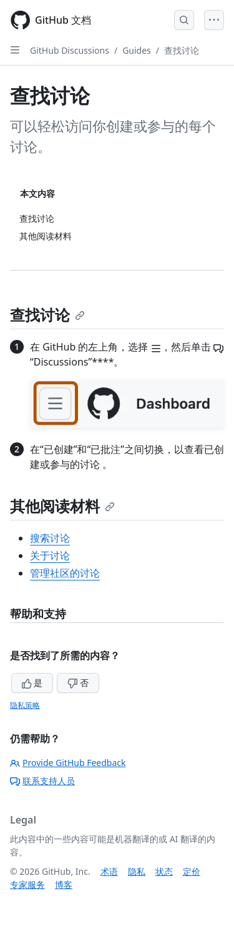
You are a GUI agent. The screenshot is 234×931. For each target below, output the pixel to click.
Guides (136, 50)
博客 (63, 884)
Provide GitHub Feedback (68, 763)
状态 (164, 871)
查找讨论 (181, 50)
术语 (109, 871)
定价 (191, 871)
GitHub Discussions (69, 50)
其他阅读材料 (62, 505)
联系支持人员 (42, 781)
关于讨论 (50, 555)
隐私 (136, 871)
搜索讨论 (50, 538)
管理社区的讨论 (65, 573)
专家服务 (27, 884)
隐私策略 (25, 705)
